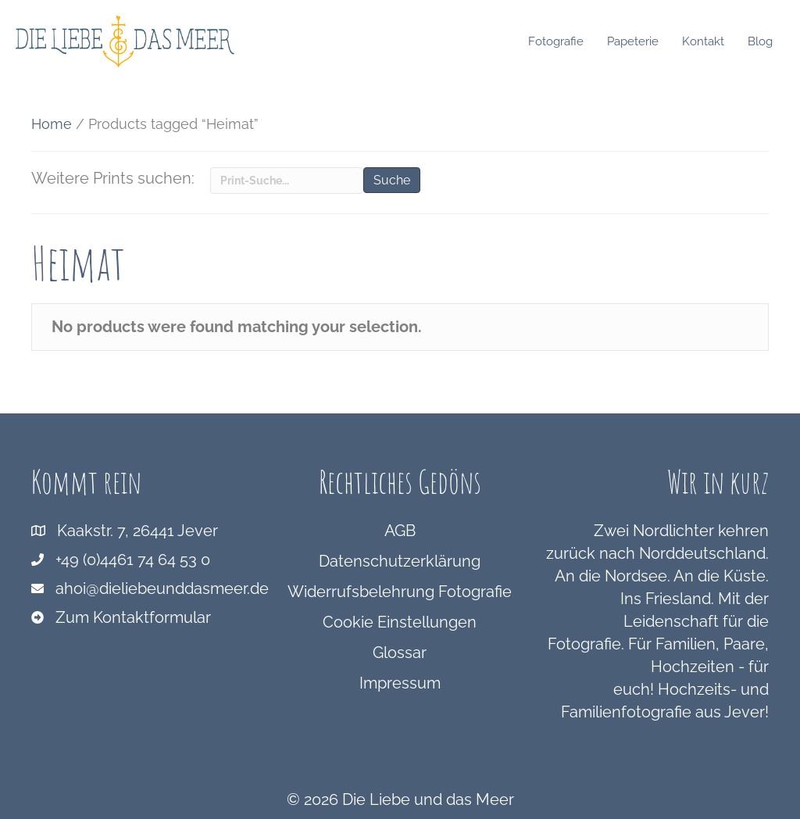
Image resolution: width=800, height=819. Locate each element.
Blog (764, 41)
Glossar (400, 652)
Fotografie (560, 41)
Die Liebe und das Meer (428, 799)
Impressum (400, 683)
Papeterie (636, 41)
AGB (400, 530)
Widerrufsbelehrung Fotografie (400, 591)
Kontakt (707, 41)
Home (51, 124)
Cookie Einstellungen (400, 622)
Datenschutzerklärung (399, 561)
